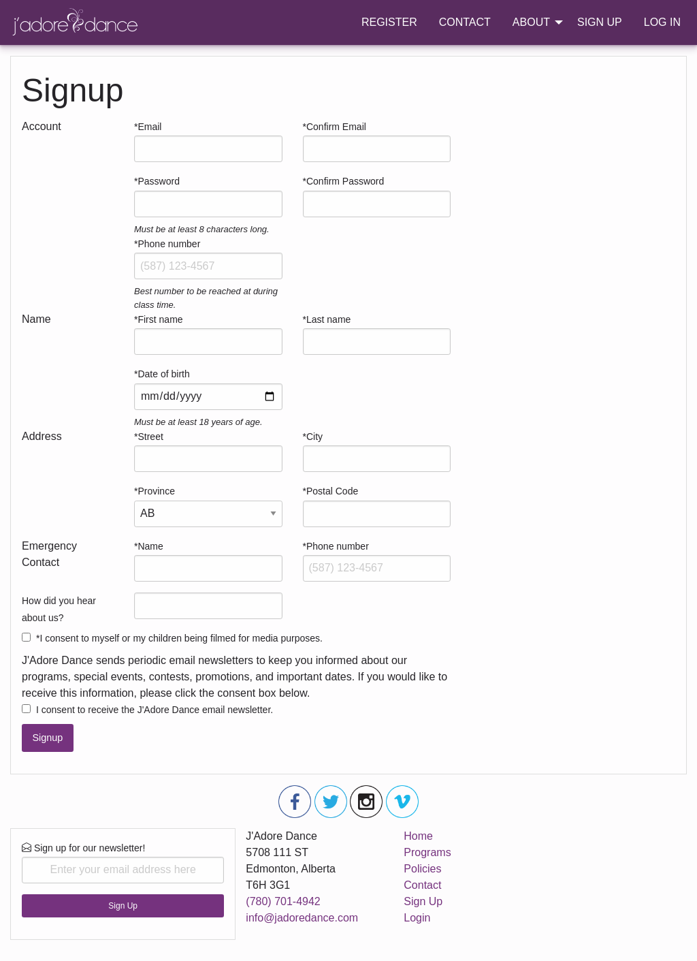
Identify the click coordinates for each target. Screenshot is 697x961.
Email (149, 126)
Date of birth (163, 373)
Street (150, 436)
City (314, 436)
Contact (422, 885)
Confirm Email (336, 126)
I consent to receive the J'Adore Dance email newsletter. (154, 709)
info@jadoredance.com (302, 918)
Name (150, 546)
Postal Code (332, 491)
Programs (427, 852)
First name (159, 319)
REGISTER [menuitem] (389, 22)
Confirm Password (345, 181)
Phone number (168, 243)
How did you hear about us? (59, 609)
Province (155, 491)
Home (418, 836)
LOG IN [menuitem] (662, 22)
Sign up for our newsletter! (123, 862)
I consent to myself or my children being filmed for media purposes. (181, 638)
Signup (47, 737)
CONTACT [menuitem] (465, 22)
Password (158, 181)
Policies (422, 869)
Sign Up (122, 906)
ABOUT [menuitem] (531, 22)
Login (417, 918)
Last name (328, 319)
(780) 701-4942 (283, 901)
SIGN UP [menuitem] (599, 22)
